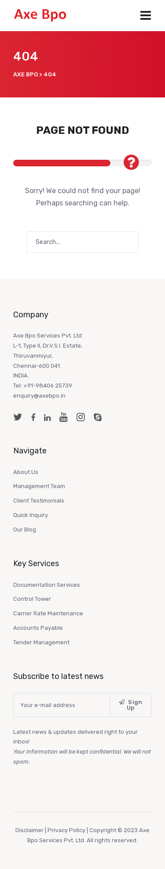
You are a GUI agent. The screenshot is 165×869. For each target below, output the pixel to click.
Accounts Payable (38, 628)
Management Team (39, 486)
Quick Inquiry (30, 515)
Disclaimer (30, 830)
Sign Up (131, 705)
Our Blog (24, 529)
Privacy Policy (66, 830)
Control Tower (32, 599)
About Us (25, 472)
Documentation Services (46, 585)
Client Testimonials (38, 500)
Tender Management (41, 642)
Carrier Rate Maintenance (48, 613)
